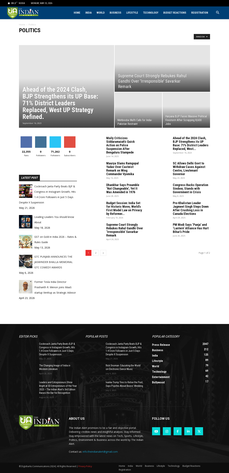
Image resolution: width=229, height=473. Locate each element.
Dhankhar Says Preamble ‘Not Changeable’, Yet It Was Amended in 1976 (122, 188)
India (88, 12)
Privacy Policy (85, 466)
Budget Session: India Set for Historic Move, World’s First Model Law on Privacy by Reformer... (124, 208)
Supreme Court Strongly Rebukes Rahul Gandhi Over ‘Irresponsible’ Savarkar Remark (124, 230)
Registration (199, 12)
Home (77, 12)
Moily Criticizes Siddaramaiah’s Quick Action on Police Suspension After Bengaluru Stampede (120, 145)
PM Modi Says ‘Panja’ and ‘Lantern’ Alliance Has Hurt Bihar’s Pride (191, 228)
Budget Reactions (174, 12)
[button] (217, 13)
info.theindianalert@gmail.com (100, 451)
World (101, 12)
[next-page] (103, 253)
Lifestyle (132, 12)
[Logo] (23, 12)
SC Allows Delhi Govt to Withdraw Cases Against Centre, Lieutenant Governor (189, 168)
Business (115, 12)
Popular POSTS (96, 336)
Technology (150, 12)
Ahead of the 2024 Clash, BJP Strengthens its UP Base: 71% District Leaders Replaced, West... (190, 143)
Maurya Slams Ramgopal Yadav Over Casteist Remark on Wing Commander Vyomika (122, 168)
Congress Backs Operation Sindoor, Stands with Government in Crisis (190, 188)
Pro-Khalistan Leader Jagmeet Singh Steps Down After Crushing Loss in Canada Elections (191, 208)
